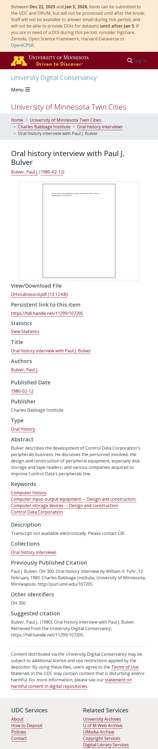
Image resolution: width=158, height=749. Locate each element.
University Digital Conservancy (54, 77)
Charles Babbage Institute (44, 127)
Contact (19, 738)
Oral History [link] (23, 429)
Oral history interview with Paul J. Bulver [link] (51, 351)
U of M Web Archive (103, 725)
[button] (130, 60)
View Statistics (25, 331)
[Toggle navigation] (21, 90)
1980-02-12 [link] (52, 172)
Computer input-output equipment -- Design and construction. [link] (73, 499)
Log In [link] (140, 60)
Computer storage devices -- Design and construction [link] (64, 505)
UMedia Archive (98, 732)
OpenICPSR (22, 45)
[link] (39, 294)
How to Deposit (26, 725)
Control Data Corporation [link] (37, 512)
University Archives (102, 719)
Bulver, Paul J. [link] (24, 172)
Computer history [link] (28, 493)
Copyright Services (101, 738)
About (17, 719)
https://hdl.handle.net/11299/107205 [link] (47, 313)
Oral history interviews (100, 127)
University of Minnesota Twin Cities (68, 107)
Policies (18, 732)
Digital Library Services (106, 745)
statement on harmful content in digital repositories (71, 683)
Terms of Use (125, 667)
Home (17, 120)
